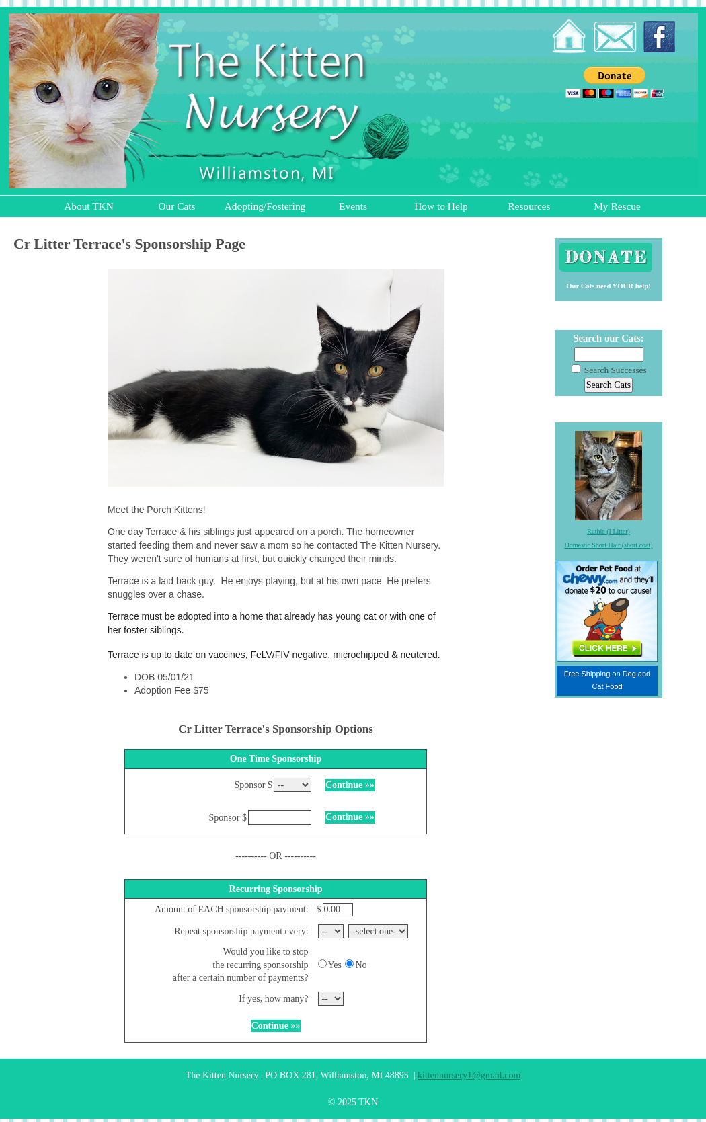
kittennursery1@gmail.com (469, 1075)
